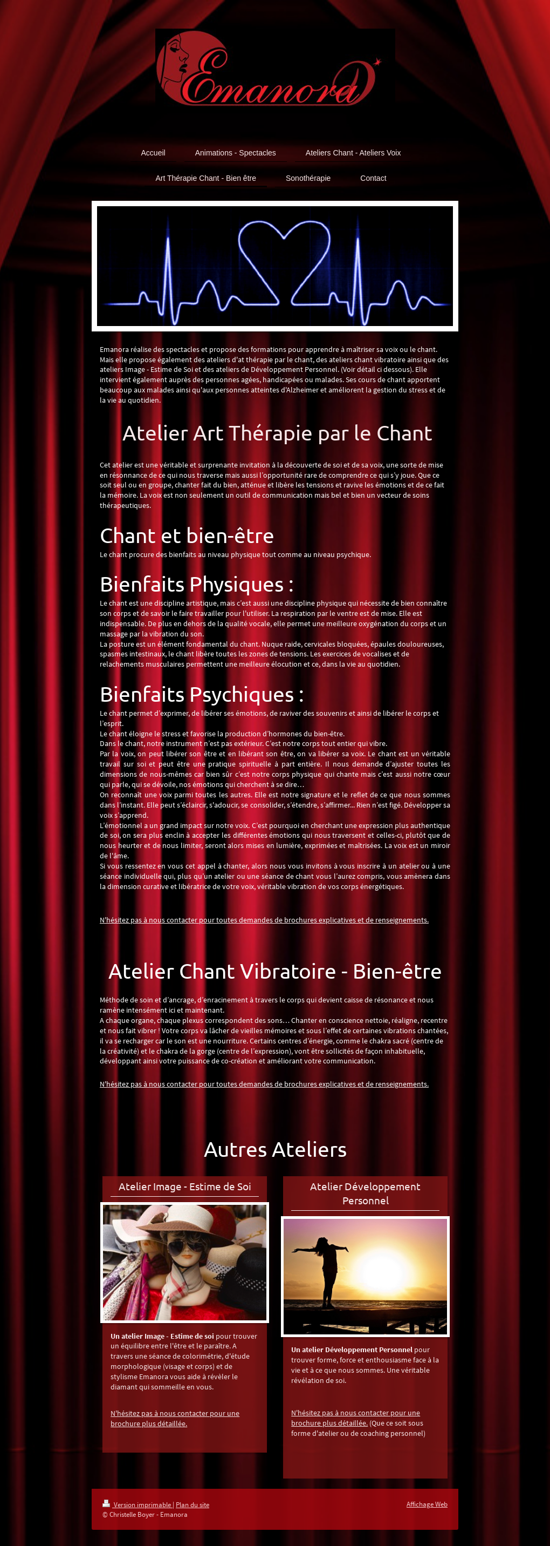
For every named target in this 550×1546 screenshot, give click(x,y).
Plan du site (192, 1505)
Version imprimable (137, 1505)
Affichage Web (427, 1504)
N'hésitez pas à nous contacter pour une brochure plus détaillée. (175, 1418)
